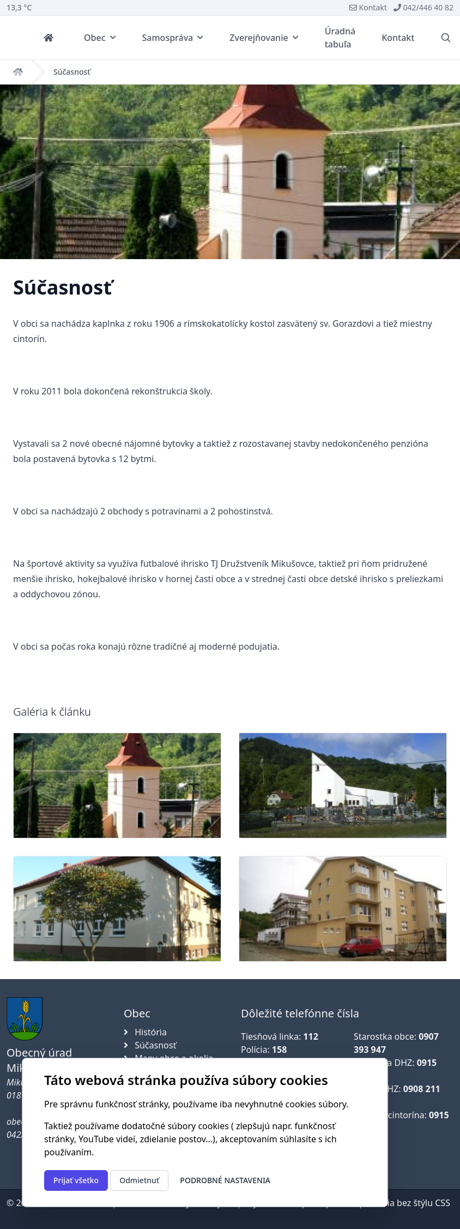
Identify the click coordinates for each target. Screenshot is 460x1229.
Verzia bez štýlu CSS (410, 1203)
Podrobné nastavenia (225, 1180)
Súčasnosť (71, 72)
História (145, 1032)
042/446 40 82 (423, 7)
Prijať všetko (76, 1180)
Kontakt (368, 7)
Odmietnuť (139, 1180)
